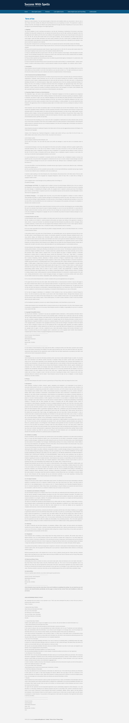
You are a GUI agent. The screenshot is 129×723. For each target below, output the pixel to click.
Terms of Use (53, 719)
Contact (47, 719)
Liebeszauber (93, 11)
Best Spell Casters (36, 11)
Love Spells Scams (59, 11)
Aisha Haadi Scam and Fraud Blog (76, 11)
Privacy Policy (60, 719)
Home (26, 11)
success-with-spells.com (39, 719)
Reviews (47, 11)
